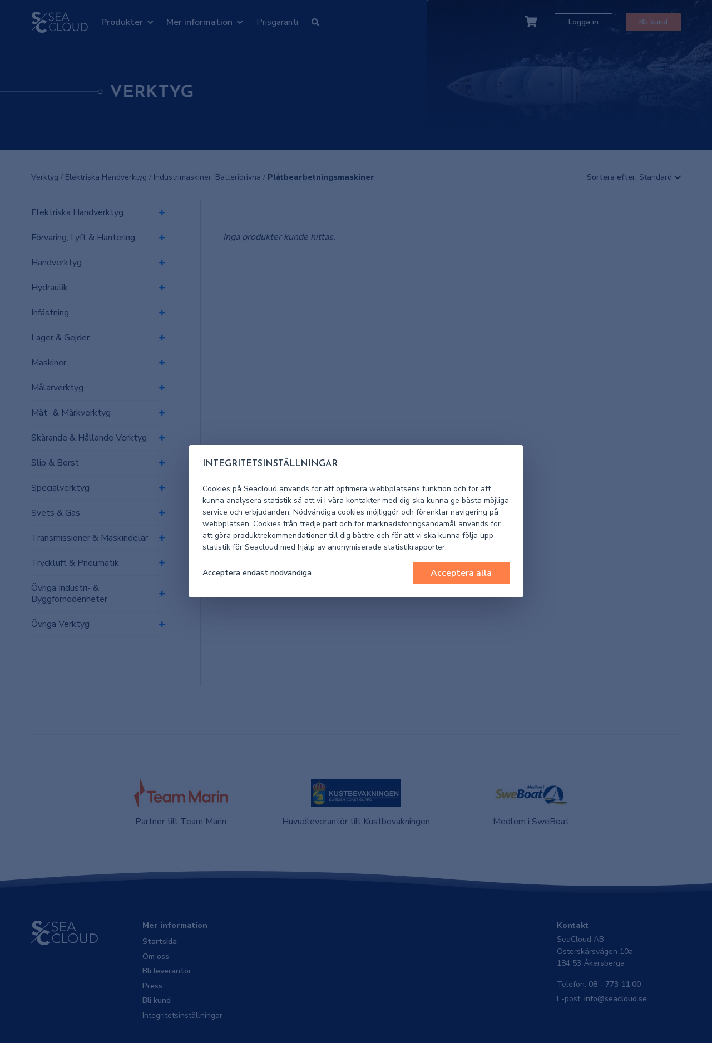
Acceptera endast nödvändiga (257, 572)
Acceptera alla (461, 573)
